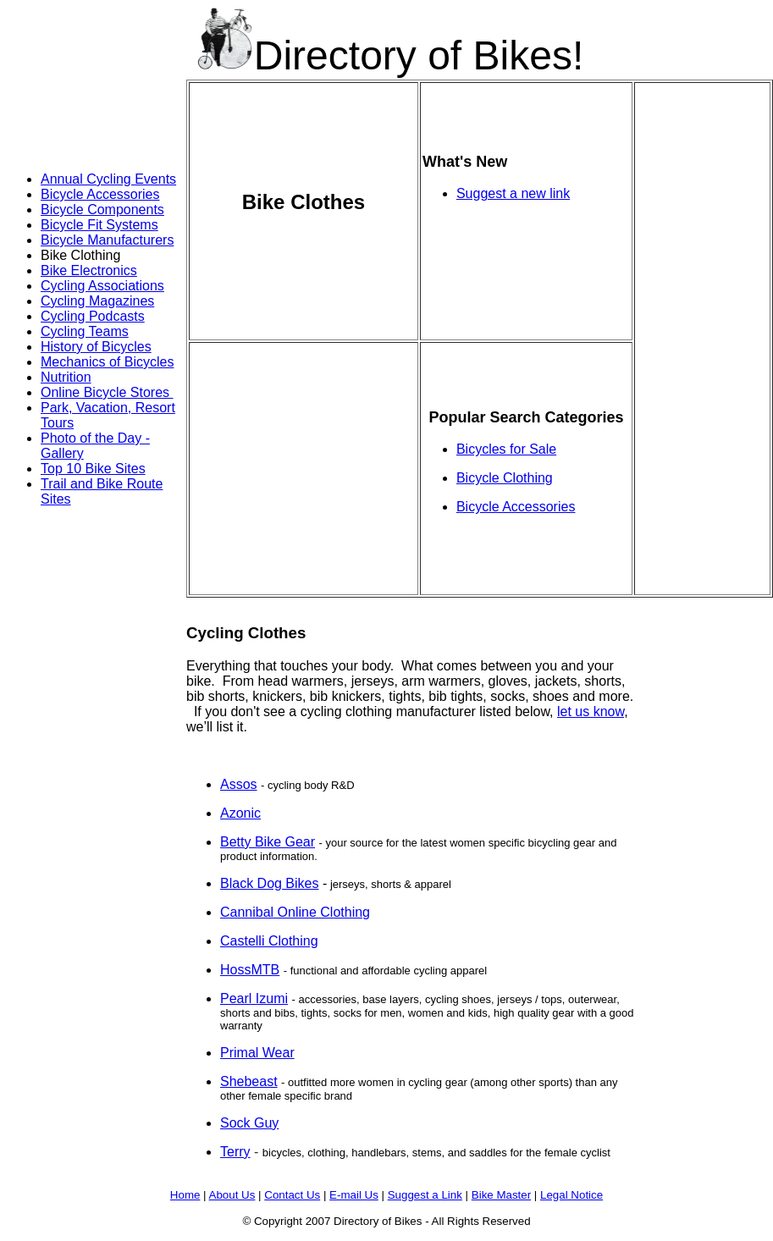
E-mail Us (353, 1195)
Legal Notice (571, 1195)
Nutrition (66, 377)
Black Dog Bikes (269, 883)
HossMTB (249, 969)
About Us (232, 1195)
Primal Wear (257, 1052)
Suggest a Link (425, 1195)
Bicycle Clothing (504, 478)
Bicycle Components (102, 209)
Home (185, 1195)
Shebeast (249, 1081)
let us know (590, 711)
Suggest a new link (513, 193)
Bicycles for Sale (506, 449)
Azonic (240, 813)
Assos (238, 784)
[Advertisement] (74, 117)
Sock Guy (249, 1123)
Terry (235, 1151)
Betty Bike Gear (267, 842)
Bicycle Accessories (100, 194)
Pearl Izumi (254, 998)
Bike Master (501, 1195)
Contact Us (292, 1195)
